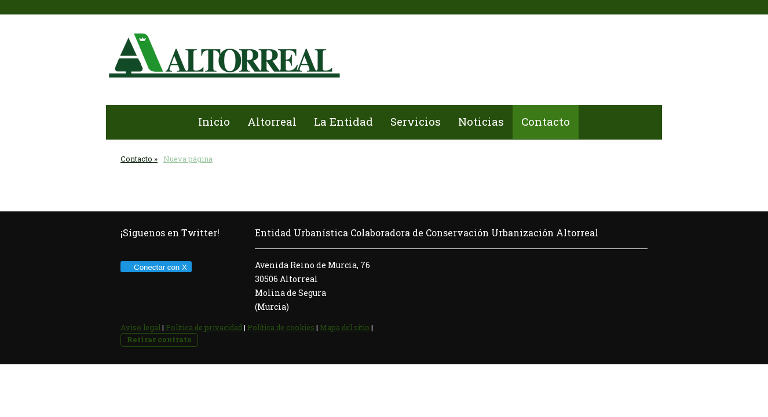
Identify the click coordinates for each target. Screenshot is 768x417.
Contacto (545, 121)
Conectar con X (155, 267)
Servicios (415, 121)
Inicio (214, 121)
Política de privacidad (204, 327)
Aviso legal (140, 327)
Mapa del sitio (345, 327)
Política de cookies (280, 327)
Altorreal (272, 121)
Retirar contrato (159, 339)
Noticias (481, 121)
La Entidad (343, 121)
